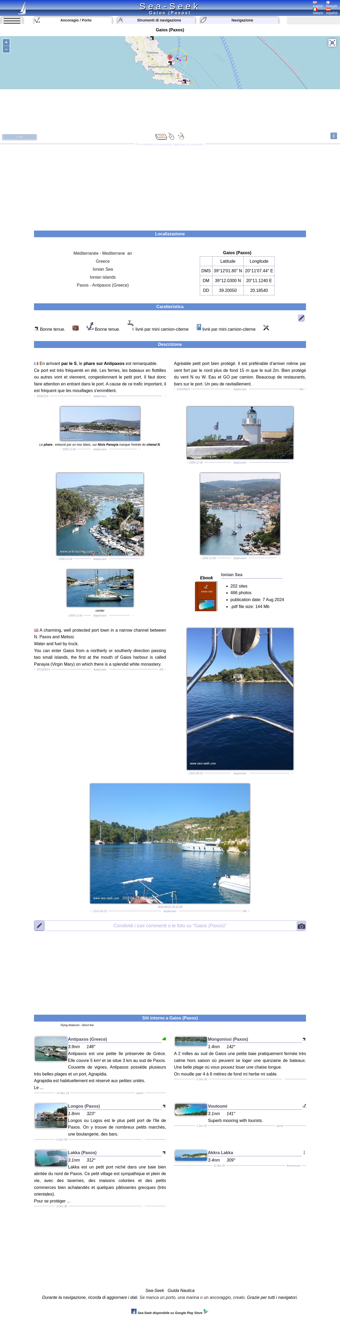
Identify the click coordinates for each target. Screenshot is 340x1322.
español (331, 11)
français (331, 4)
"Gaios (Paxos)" (170, 925)
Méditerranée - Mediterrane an (103, 253)
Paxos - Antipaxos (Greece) (103, 285)
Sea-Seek (169, 6)
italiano (318, 11)
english (318, 4)
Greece (103, 261)
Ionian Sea (103, 269)
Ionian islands (103, 277)
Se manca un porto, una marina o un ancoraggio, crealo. (192, 1297)
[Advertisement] (170, 185)
